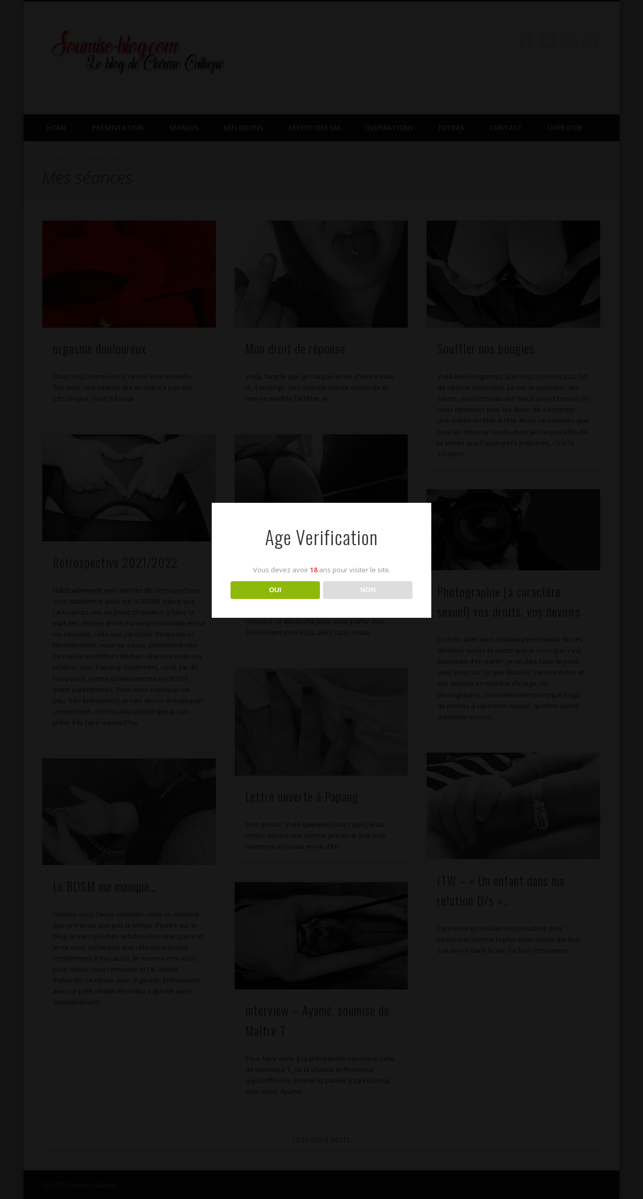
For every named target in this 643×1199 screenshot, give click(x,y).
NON (368, 590)
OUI (275, 590)
